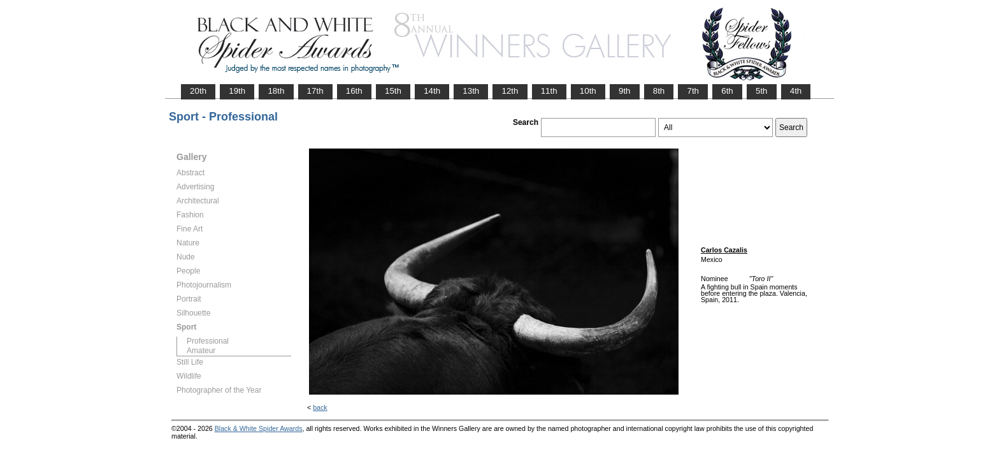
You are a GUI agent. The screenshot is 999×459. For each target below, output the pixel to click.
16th (354, 91)
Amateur (201, 350)
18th (276, 91)
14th (432, 91)
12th (509, 91)
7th (693, 91)
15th (393, 91)
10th (588, 91)
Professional (208, 341)
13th (471, 91)
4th (796, 91)
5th (762, 91)
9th (625, 91)
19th (237, 91)
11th (549, 91)
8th (659, 91)
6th (727, 91)
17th (315, 91)
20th (198, 91)
